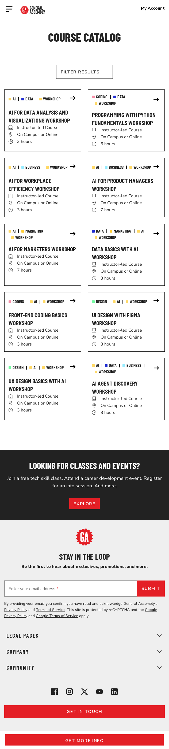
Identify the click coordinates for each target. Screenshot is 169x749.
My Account (153, 8)
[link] (42, 120)
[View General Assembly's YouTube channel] (99, 692)
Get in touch (84, 712)
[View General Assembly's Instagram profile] (69, 692)
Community (84, 667)
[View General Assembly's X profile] (84, 692)
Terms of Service (50, 609)
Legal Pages (84, 635)
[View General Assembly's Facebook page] (54, 692)
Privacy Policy (15, 609)
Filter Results (84, 72)
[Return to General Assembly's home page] (84, 544)
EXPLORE (84, 504)
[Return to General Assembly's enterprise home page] (32, 10)
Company (84, 651)
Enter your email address (33, 589)
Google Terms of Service (57, 615)
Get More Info (84, 741)
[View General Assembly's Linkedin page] (114, 692)
